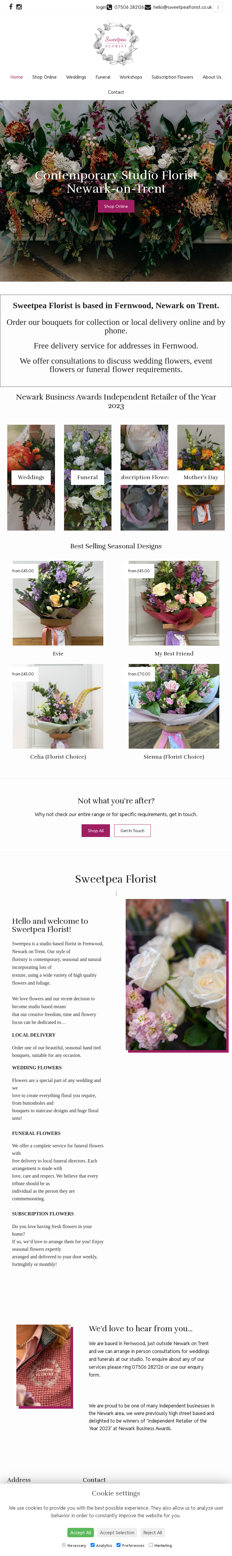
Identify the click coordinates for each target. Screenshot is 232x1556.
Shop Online (44, 77)
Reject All (152, 1532)
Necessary (74, 1545)
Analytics (101, 1545)
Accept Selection (117, 1532)
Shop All (96, 830)
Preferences (130, 1545)
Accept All (80, 1532)
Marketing (160, 1545)
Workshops (131, 77)
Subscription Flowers (172, 77)
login (101, 7)
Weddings (76, 77)
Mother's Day (201, 477)
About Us (212, 77)
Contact (116, 92)
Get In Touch (132, 830)
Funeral (103, 77)
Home (17, 77)
